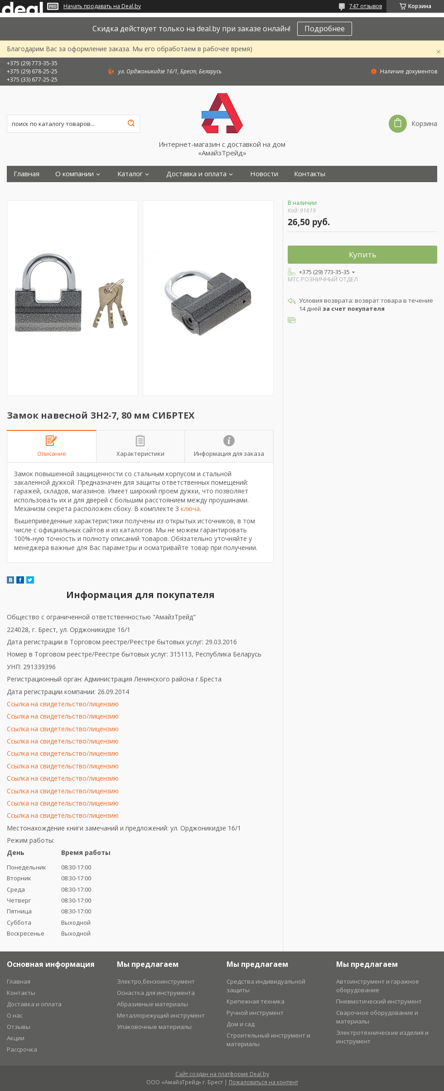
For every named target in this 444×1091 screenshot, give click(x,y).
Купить (362, 254)
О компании (74, 173)
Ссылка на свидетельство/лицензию (63, 704)
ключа (190, 508)
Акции (15, 1038)
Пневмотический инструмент (379, 1001)
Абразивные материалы (152, 1004)
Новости (264, 173)
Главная (26, 173)
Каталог (130, 173)
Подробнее (324, 29)
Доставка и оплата (196, 173)
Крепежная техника (256, 1001)
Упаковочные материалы (154, 1027)
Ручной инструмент (255, 1013)
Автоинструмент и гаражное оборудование (377, 985)
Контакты (309, 173)
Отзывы (18, 1027)
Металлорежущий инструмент (161, 1015)
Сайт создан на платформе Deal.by (222, 1074)
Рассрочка (22, 1049)
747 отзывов (365, 6)
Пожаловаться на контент (263, 1082)
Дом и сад (241, 1024)
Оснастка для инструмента (156, 993)
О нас (15, 1015)
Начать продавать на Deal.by (102, 6)
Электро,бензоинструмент (156, 981)
